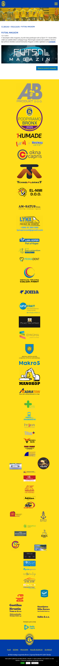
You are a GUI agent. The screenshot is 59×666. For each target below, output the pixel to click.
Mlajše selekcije (36, 649)
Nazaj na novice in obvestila (47, 68)
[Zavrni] (57, 661)
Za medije (48, 649)
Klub (9, 649)
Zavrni (28, 663)
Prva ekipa (24, 649)
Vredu (22, 663)
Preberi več (35, 663)
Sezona (15, 649)
